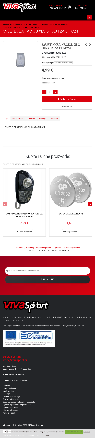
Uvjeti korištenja (9, 388)
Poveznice (54, 119)
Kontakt (24, 380)
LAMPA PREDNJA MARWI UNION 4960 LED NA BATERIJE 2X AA (24, 215)
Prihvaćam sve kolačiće (74, 432)
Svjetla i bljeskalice (59, 24)
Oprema (44, 24)
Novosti (15, 380)
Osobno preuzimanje (11, 396)
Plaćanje (42, 119)
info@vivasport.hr (15, 360)
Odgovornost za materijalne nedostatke (19, 402)
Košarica (66, 106)
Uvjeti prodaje (8, 391)
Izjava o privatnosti (10, 410)
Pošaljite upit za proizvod (63, 63)
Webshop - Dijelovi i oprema (26, 24)
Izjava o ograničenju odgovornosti (17, 405)
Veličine (32, 119)
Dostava (6, 385)
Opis (6, 119)
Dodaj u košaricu (67, 99)
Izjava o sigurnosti (10, 407)
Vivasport (7, 24)
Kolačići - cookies (10, 413)
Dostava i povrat (18, 119)
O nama (6, 380)
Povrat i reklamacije (11, 399)
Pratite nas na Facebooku (13, 374)
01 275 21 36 (12, 357)
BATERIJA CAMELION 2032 (71, 213)
